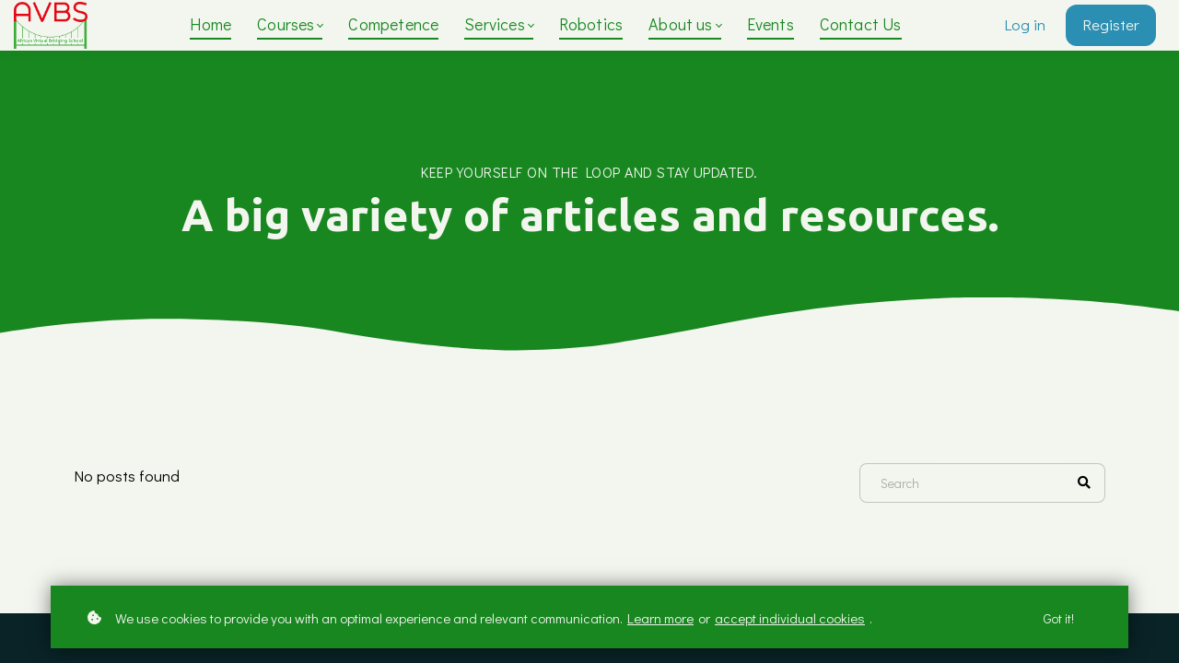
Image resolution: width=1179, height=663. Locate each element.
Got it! (1059, 618)
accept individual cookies (790, 618)
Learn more (660, 618)
